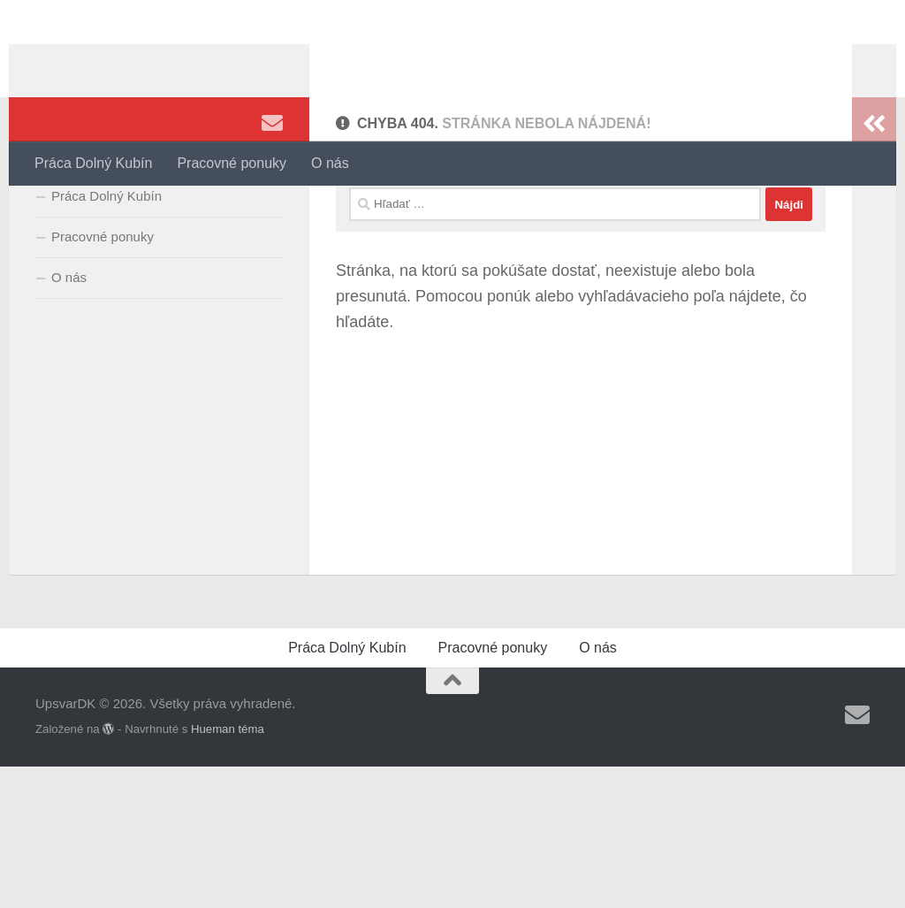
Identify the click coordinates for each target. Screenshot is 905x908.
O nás (330, 163)
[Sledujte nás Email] (272, 211)
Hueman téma (227, 870)
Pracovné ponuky (231, 163)
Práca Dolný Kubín (93, 163)
